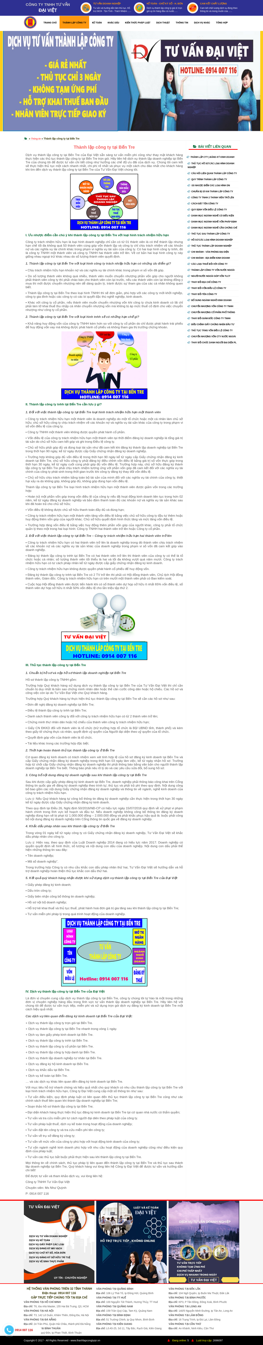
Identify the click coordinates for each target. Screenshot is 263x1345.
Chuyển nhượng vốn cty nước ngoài (212, 336)
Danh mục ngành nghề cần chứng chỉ (212, 227)
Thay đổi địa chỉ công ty (204, 282)
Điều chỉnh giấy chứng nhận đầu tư (211, 324)
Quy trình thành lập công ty (207, 179)
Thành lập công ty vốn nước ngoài (211, 270)
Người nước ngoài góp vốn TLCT (209, 276)
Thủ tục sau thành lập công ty (209, 234)
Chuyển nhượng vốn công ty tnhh (210, 306)
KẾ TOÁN (97, 22)
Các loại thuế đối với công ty (208, 264)
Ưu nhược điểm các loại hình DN (209, 185)
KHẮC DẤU (113, 22)
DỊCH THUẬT (163, 22)
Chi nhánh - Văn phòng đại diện (208, 252)
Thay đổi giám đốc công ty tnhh (209, 318)
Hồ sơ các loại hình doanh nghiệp (210, 240)
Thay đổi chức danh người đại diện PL (212, 342)
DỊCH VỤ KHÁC (202, 22)
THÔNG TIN (182, 22)
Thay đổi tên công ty (202, 294)
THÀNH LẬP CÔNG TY (74, 22)
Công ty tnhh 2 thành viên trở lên (211, 197)
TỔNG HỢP (222, 22)
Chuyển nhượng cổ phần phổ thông (211, 312)
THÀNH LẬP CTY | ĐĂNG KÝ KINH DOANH (211, 157)
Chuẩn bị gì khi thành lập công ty (210, 191)
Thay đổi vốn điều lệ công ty (207, 288)
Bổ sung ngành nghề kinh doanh (210, 300)
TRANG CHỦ (50, 22)
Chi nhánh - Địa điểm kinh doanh (209, 258)
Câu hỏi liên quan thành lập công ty (212, 173)
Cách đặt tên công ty (203, 203)
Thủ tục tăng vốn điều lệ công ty (210, 330)
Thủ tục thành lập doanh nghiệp (210, 246)
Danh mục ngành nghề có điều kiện (211, 215)
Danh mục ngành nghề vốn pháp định (212, 221)
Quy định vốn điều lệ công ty (207, 209)
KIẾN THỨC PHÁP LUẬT (137, 22)
